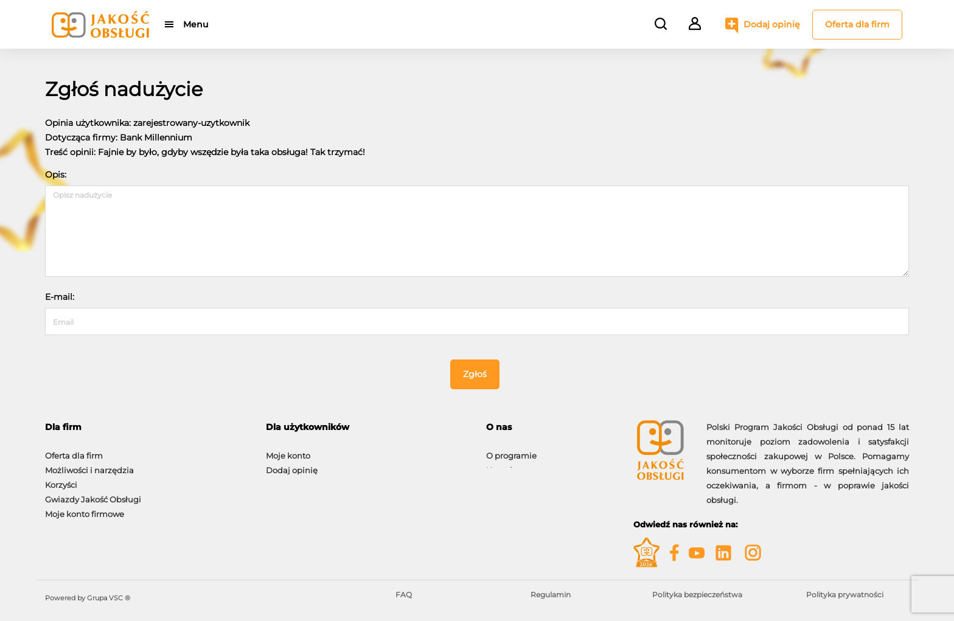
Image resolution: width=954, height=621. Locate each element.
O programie (511, 449)
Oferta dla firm (857, 24)
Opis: (55, 174)
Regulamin (551, 594)
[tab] (146, 427)
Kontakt (502, 464)
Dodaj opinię (771, 24)
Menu (195, 24)
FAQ (403, 594)
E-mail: (59, 296)
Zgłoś (475, 374)
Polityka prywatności (844, 594)
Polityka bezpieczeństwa (697, 594)
